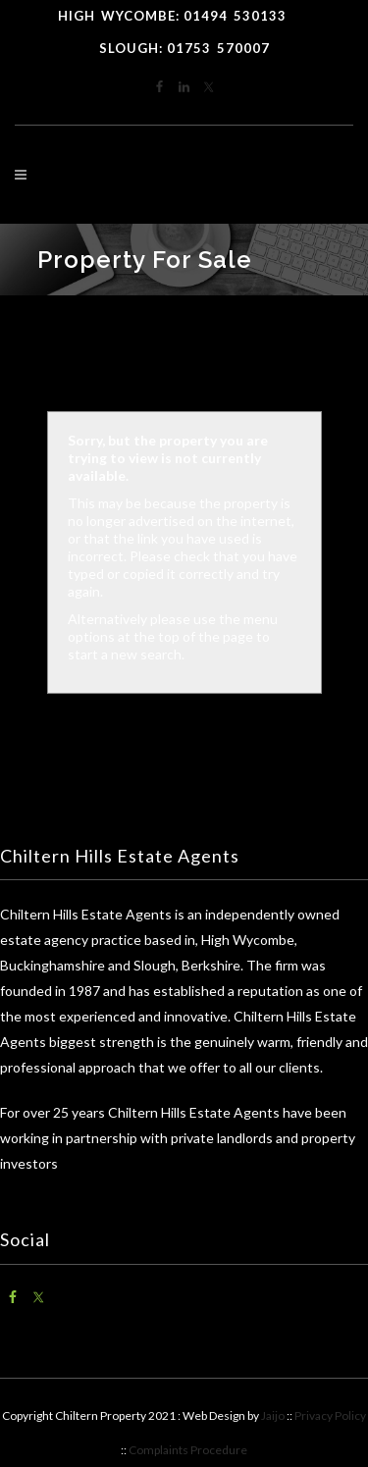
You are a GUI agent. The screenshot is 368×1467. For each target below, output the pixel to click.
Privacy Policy (330, 1415)
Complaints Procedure (188, 1449)
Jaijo (273, 1415)
